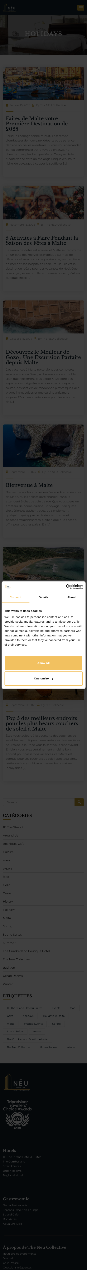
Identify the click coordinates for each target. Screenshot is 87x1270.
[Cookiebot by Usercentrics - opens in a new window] (66, 586)
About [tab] (71, 597)
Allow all (43, 662)
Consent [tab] (15, 597)
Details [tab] (43, 597)
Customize (43, 678)
